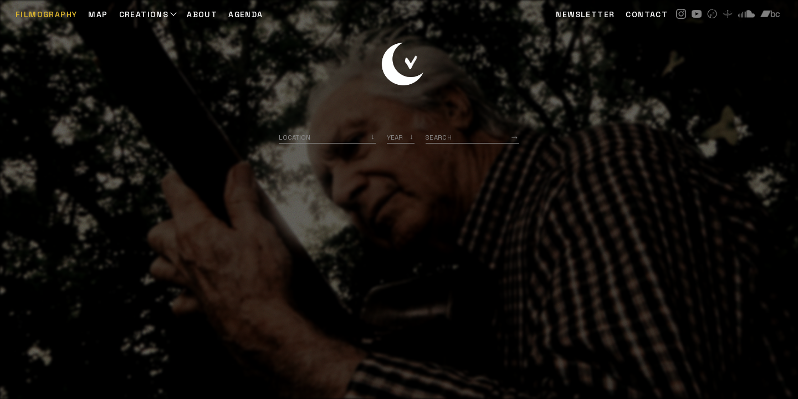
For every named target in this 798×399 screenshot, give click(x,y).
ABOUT (202, 14)
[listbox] (401, 137)
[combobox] (327, 137)
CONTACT (647, 14)
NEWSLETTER (585, 14)
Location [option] (294, 137)
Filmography (46, 14)
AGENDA (245, 14)
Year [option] (395, 137)
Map (98, 14)
